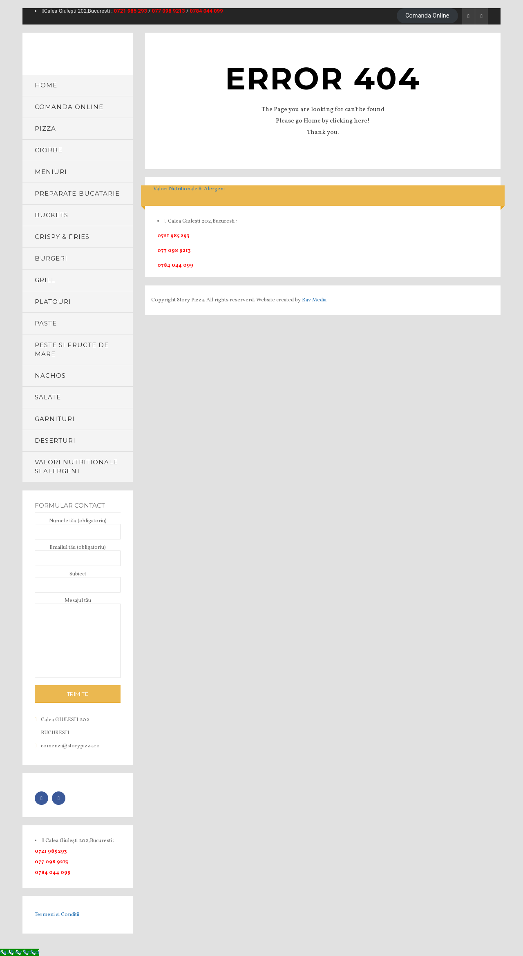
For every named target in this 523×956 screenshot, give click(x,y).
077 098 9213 (168, 11)
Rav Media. (315, 300)
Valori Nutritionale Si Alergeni (189, 189)
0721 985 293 (130, 11)
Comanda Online (427, 15)
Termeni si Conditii (57, 914)
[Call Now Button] (19, 952)
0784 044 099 (206, 11)
